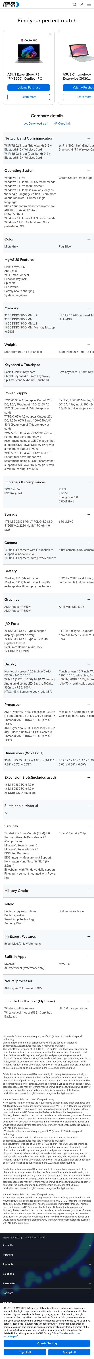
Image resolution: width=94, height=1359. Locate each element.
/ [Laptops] (28, 1237)
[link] (28, 97)
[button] (74, 4)
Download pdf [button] (35, 124)
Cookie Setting (47, 1343)
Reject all (25, 1352)
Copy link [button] (61, 124)
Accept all (69, 1352)
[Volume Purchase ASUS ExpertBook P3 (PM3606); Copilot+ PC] (28, 87)
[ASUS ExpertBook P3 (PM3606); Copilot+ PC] (28, 75)
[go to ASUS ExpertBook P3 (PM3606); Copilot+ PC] (28, 54)
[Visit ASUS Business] (13, 1238)
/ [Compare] (39, 1237)
